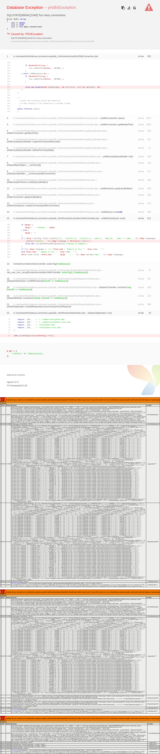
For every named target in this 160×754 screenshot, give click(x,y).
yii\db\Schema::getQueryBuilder (115, 188)
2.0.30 (24, 385)
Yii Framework (14, 385)
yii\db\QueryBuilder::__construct (22, 173)
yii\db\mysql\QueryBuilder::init (117, 156)
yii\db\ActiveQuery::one (113, 218)
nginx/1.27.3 (13, 382)
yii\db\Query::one (109, 212)
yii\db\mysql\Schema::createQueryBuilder (26, 182)
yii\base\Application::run (99, 313)
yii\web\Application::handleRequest (23, 306)
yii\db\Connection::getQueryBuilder (23, 197)
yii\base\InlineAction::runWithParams (24, 281)
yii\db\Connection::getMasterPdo (116, 124)
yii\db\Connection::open (111, 118)
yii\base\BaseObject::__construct (22, 165)
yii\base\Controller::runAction (113, 287)
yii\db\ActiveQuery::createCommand (24, 205)
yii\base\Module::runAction (19, 298)
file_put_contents (16, 583)
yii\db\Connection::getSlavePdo (22, 133)
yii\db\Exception (62, 7)
